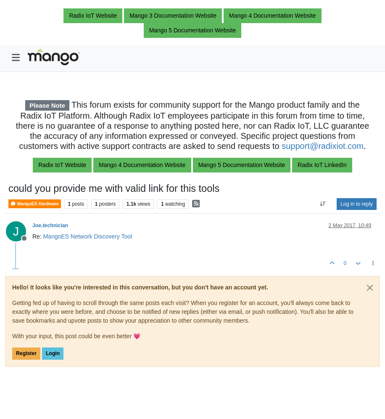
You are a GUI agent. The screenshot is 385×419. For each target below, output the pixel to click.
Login (53, 353)
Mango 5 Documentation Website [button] (192, 30)
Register (26, 353)
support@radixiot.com (323, 146)
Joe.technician (50, 225)
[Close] (370, 287)
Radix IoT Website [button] (93, 15)
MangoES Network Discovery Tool (87, 236)
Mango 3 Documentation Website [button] (172, 15)
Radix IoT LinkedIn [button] (322, 165)
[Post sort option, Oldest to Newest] (323, 204)
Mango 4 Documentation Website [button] (272, 15)
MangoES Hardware (35, 204)
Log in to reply (356, 204)
